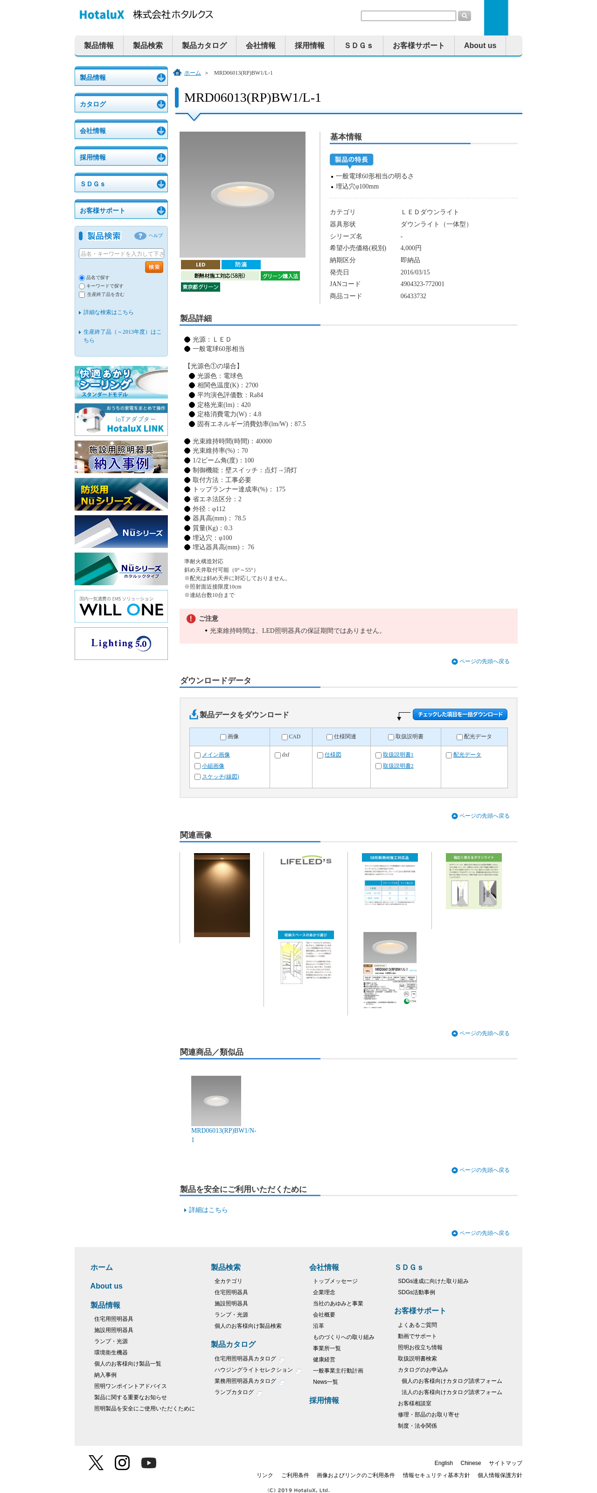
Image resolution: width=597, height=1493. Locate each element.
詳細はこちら (208, 1209)
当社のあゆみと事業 (338, 1303)
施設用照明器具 (113, 1330)
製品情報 (99, 45)
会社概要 (324, 1314)
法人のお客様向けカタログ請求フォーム (452, 1392)
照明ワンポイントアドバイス (130, 1386)
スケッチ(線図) (220, 777)
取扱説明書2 (398, 766)
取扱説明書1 (398, 755)
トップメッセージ (335, 1281)
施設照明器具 (231, 1303)
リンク (265, 1475)
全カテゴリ (229, 1281)
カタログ (93, 104)
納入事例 (105, 1375)
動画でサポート (417, 1336)
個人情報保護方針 (500, 1475)
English (444, 1463)
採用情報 (310, 45)
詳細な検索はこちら (108, 312)
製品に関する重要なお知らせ (130, 1397)
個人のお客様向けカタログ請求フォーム (452, 1381)
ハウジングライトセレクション (258, 1371)
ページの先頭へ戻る (484, 662)
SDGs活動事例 (416, 1292)
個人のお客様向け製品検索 (248, 1326)
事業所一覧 (327, 1348)
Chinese (471, 1463)
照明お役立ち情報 (420, 1347)
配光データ (478, 737)
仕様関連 (345, 737)
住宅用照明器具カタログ (250, 1359)
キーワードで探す (105, 285)
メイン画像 (216, 755)
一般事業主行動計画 (338, 1370)
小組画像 (213, 766)
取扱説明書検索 (417, 1358)
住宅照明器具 (231, 1292)
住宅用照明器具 (113, 1319)
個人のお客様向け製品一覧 (127, 1363)
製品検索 (148, 45)
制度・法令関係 (417, 1426)
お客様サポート (419, 45)
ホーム (192, 73)
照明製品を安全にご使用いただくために (144, 1408)
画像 (233, 737)
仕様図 (333, 755)
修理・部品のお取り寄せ (428, 1414)
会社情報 (261, 45)
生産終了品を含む (106, 294)
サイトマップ (505, 1463)
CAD (294, 737)
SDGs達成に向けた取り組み (433, 1281)
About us (480, 45)
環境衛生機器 (111, 1352)
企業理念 (324, 1292)
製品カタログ (204, 45)
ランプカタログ (239, 1393)
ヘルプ (156, 235)
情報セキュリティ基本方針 (436, 1475)
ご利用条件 (295, 1475)
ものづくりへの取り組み (344, 1337)
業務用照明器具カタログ (250, 1382)
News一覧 (325, 1382)
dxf (286, 755)
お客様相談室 (414, 1403)
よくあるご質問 (417, 1325)
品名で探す (98, 277)
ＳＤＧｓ (359, 45)
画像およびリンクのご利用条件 (356, 1475)
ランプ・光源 (111, 1341)
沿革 (318, 1326)
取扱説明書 (409, 737)
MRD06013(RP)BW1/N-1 (224, 1130)
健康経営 (324, 1359)
